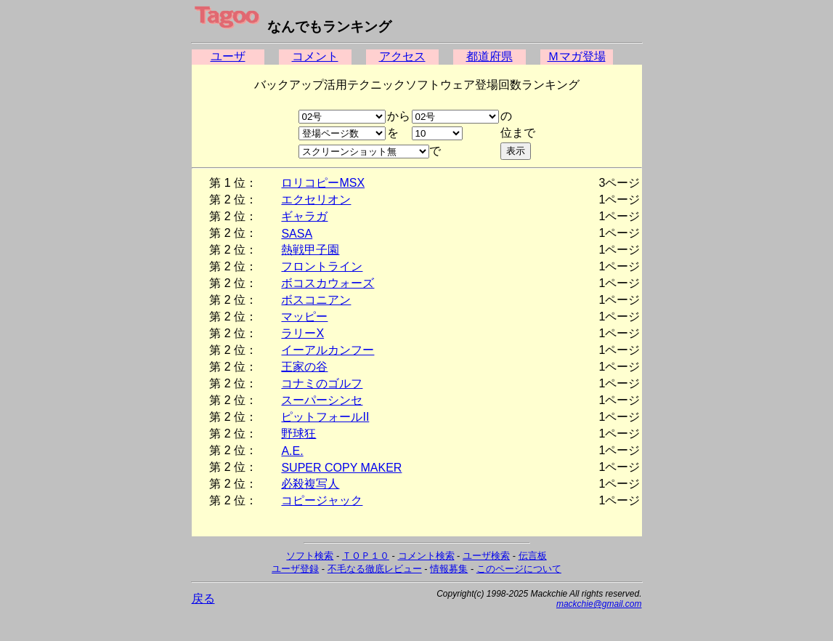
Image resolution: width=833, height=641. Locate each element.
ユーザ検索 (486, 555)
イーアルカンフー (327, 350)
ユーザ (228, 56)
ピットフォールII (325, 417)
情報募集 (449, 568)
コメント (315, 56)
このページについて (518, 568)
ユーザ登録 (295, 568)
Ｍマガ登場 (577, 56)
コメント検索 (426, 555)
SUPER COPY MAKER (341, 467)
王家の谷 (304, 366)
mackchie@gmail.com (599, 604)
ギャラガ (304, 216)
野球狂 (298, 433)
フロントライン (321, 266)
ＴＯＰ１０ (365, 555)
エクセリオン (316, 199)
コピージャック (321, 500)
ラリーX (302, 333)
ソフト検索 (309, 555)
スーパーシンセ (321, 400)
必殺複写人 (310, 483)
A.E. (292, 451)
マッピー (304, 316)
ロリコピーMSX (323, 183)
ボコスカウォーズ (327, 283)
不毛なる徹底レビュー (375, 568)
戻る (203, 598)
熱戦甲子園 (310, 249)
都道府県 (489, 56)
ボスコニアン (316, 300)
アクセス (402, 56)
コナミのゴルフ (321, 383)
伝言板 (533, 555)
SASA (296, 233)
